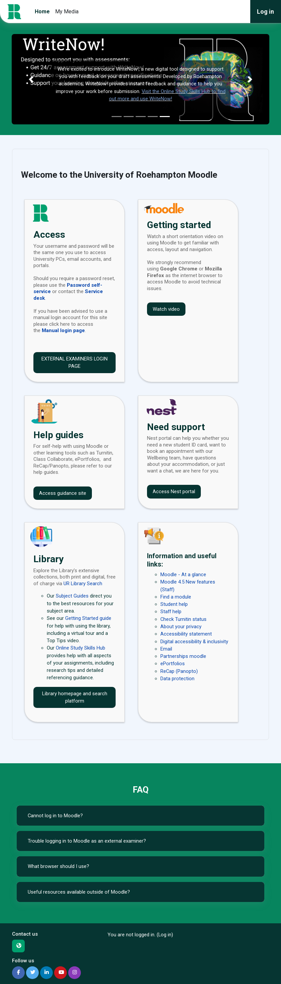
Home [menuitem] (42, 11)
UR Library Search (82, 584)
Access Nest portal (174, 491)
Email (166, 649)
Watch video (166, 309)
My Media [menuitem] (67, 11)
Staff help (171, 612)
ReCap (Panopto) (179, 671)
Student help (174, 604)
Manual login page (63, 330)
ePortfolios (172, 664)
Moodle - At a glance (183, 575)
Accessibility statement (186, 634)
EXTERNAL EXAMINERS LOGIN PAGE (74, 362)
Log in (265, 11)
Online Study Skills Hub (80, 648)
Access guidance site (62, 493)
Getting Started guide (88, 618)
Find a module (175, 597)
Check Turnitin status (183, 619)
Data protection (177, 679)
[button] (31, 79)
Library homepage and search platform (74, 697)
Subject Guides (72, 596)
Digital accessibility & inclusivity (194, 642)
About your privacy (180, 627)
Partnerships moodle (183, 656)
